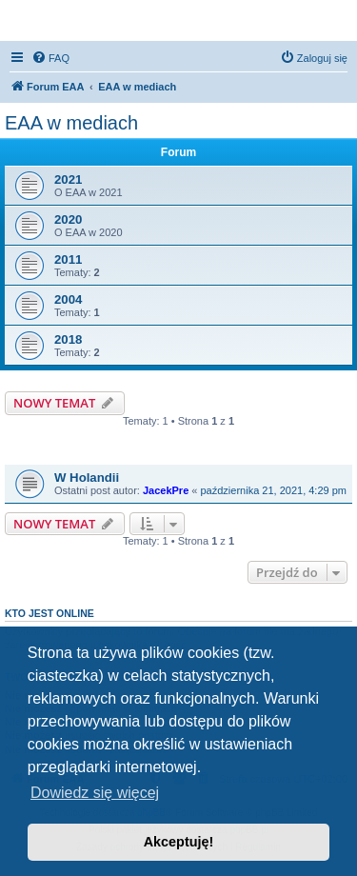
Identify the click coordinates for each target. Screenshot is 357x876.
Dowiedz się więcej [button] (94, 793)
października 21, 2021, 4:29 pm (274, 490)
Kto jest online (49, 613)
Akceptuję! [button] (179, 841)
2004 (68, 299)
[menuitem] (50, 58)
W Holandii (86, 477)
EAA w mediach (71, 122)
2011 (68, 259)
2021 (68, 179)
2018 (68, 339)
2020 (68, 219)
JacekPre (165, 490)
